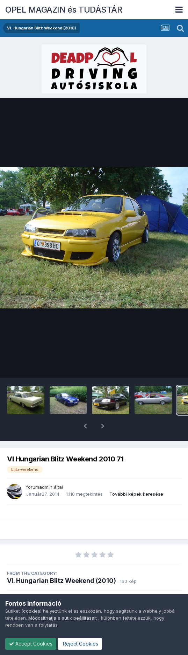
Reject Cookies (80, 644)
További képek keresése (136, 476)
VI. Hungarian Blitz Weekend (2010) (61, 562)
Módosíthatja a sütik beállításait (62, 618)
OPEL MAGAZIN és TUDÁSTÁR (63, 10)
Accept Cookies (30, 644)
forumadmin (39, 469)
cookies (31, 611)
